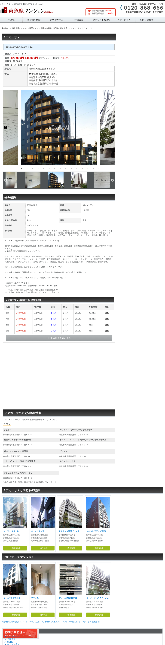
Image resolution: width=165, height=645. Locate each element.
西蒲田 (45, 68)
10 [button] (71, 168)
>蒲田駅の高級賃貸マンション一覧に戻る (21, 621)
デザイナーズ (56, 19)
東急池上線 (34, 77)
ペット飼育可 (124, 19)
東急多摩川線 (35, 80)
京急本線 (33, 83)
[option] (58, 127)
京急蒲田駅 (43, 83)
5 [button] (43, 168)
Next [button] (112, 127)
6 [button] (49, 168)
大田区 (38, 68)
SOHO (10, 642)
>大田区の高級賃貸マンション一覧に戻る (61, 621)
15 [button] (99, 168)
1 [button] (21, 168)
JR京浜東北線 (36, 74)
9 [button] (65, 168)
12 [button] (82, 168)
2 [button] (27, 168)
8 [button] (60, 168)
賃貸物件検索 (33, 19)
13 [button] (87, 168)
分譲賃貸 (78, 19)
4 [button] (38, 168)
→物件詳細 (15, 548)
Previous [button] (5, 127)
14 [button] (93, 168)
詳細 (107, 312)
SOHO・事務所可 (101, 19)
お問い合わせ (146, 19)
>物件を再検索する (91, 621)
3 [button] (32, 168)
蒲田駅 (46, 74)
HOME (11, 19)
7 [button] (54, 168)
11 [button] (76, 168)
